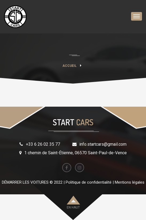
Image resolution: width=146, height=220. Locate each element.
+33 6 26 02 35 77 (43, 144)
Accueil (69, 66)
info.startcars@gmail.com (103, 144)
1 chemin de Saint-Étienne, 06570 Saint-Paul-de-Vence (75, 152)
